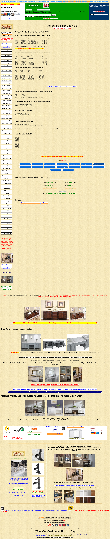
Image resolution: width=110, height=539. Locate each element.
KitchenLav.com (42, 517)
